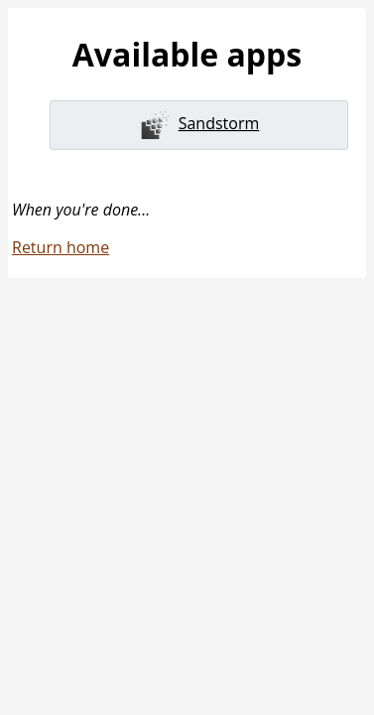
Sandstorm (199, 125)
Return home (60, 247)
